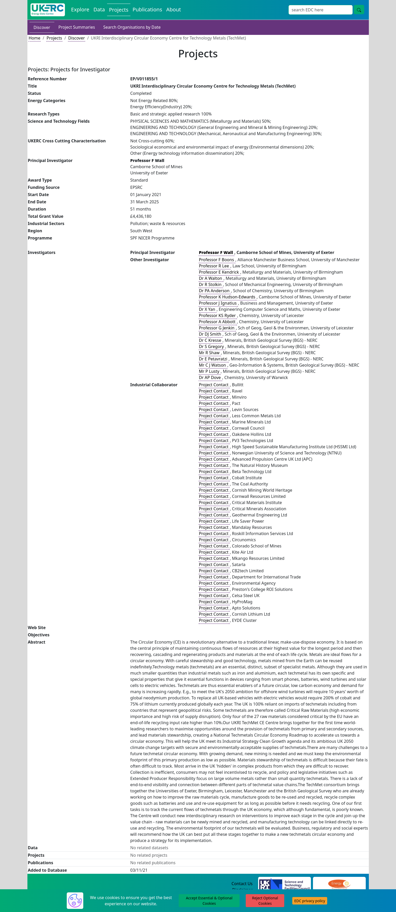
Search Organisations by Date (132, 27)
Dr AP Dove (210, 377)
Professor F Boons (217, 259)
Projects (54, 38)
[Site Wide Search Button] (359, 9)
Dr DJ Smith (210, 334)
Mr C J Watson (213, 365)
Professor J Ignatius (218, 303)
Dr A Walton (211, 278)
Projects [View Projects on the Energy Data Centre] (119, 9)
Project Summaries (76, 27)
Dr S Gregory (212, 346)
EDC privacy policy (309, 900)
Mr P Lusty (209, 371)
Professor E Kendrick (219, 272)
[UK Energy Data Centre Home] (48, 10)
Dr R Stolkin (211, 284)
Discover (42, 27)
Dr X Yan (207, 309)
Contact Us (241, 883)
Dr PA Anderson (215, 290)
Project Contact (214, 385)
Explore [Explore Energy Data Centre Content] (80, 9)
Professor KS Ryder (218, 315)
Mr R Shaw (210, 352)
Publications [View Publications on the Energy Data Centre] (147, 9)
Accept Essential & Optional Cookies (209, 900)
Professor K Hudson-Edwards (227, 297)
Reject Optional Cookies (265, 900)
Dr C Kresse (210, 340)
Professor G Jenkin (217, 328)
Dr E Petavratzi (213, 359)
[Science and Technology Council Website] (284, 884)
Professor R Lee (214, 266)
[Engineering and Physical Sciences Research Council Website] (339, 884)
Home (35, 38)
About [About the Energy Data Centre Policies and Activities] (173, 9)
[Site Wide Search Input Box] (320, 10)
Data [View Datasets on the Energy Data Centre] (99, 9)
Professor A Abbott (218, 321)
